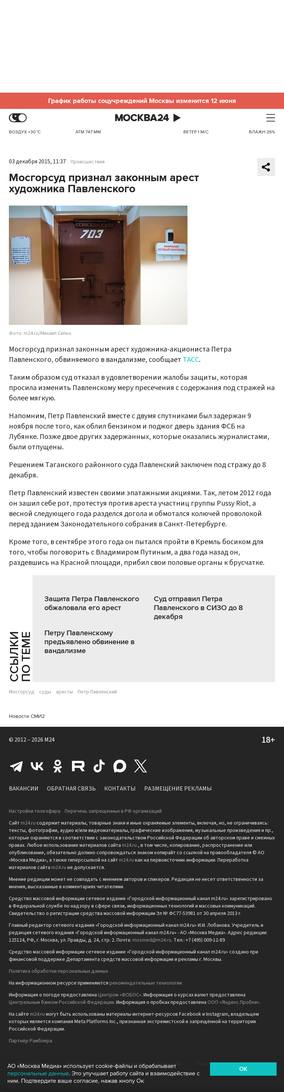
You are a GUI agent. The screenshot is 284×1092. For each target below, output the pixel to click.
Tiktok (99, 766)
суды (45, 692)
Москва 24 (142, 118)
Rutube (78, 766)
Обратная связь (71, 789)
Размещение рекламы (178, 789)
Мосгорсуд (21, 692)
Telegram (16, 766)
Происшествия (88, 162)
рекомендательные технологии (145, 983)
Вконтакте (37, 766)
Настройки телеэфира (34, 811)
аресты (64, 692)
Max (119, 766)
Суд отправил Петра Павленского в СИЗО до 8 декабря (198, 608)
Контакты (120, 789)
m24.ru (28, 823)
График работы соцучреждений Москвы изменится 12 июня (142, 101)
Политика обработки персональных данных (58, 971)
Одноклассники (57, 766)
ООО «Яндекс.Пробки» (233, 1002)
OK (243, 1069)
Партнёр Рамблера (30, 1041)
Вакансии (23, 789)
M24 (49, 740)
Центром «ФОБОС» (119, 995)
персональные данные (38, 1073)
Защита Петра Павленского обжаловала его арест (91, 603)
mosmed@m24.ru (151, 940)
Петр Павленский (97, 692)
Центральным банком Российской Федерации (61, 1002)
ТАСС (191, 359)
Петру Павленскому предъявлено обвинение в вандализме (89, 642)
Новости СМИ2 (27, 716)
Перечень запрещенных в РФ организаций (113, 811)
